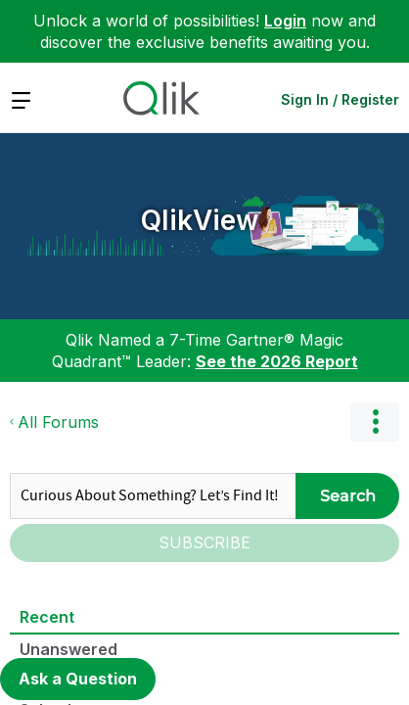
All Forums (58, 422)
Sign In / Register (340, 99)
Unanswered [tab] (68, 649)
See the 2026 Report (277, 361)
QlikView (200, 220)
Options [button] (374, 422)
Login (285, 20)
